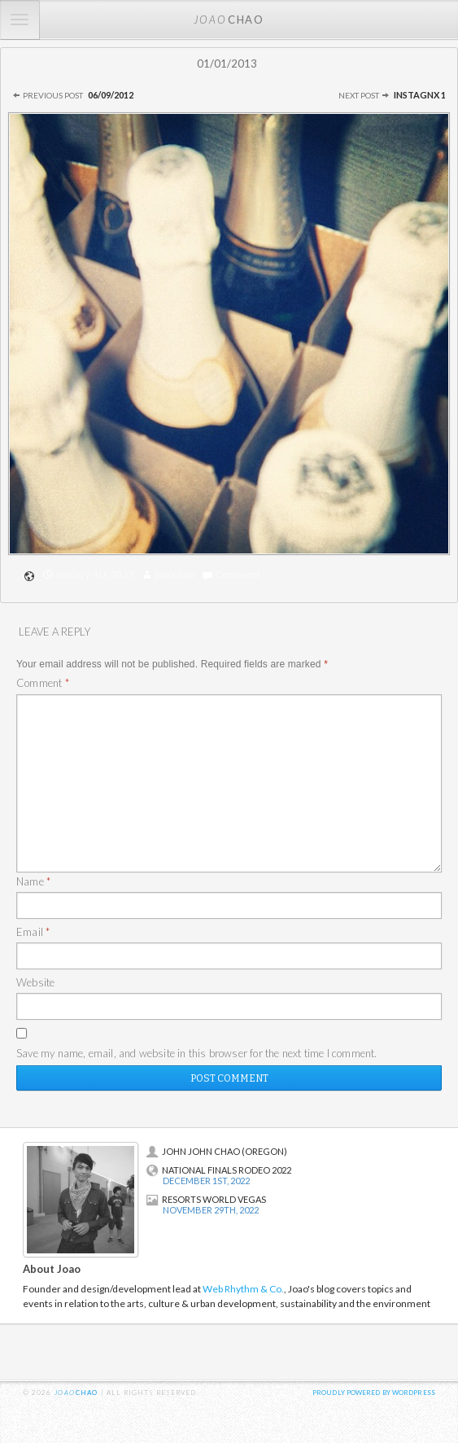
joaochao (174, 574)
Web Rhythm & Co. (243, 1289)
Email (33, 931)
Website (35, 982)
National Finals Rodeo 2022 (218, 1170)
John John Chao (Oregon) (216, 1151)
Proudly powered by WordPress (373, 1392)
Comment (238, 574)
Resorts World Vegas (206, 1199)
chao (229, 19)
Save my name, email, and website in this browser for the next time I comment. (196, 1053)
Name (33, 881)
